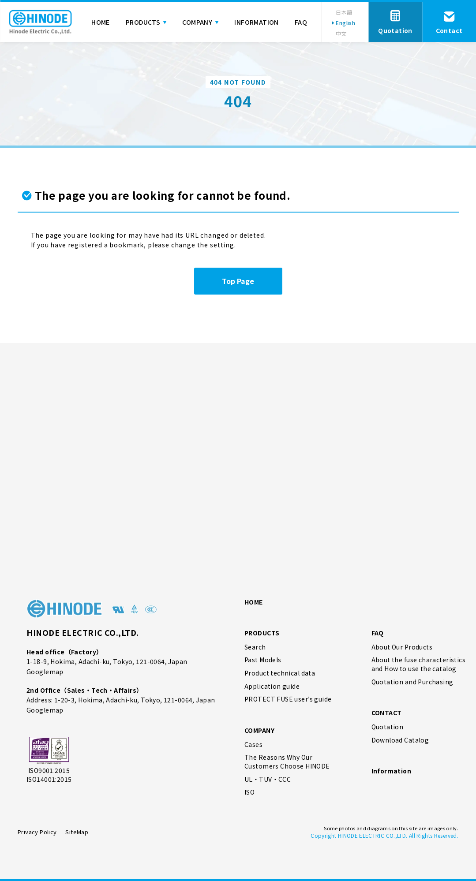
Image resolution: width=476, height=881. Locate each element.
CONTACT (386, 712)
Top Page (238, 281)
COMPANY (259, 730)
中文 (341, 33)
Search (255, 647)
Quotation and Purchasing (412, 682)
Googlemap (45, 671)
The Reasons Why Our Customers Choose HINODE (287, 761)
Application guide (272, 686)
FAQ (377, 632)
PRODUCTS (261, 632)
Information (391, 770)
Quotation (387, 727)
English (345, 22)
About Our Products (402, 647)
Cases (253, 744)
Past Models (262, 660)
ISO (249, 792)
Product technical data (279, 673)
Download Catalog (400, 740)
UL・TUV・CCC (267, 779)
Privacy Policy (37, 832)
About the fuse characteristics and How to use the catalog (418, 664)
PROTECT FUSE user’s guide (288, 699)
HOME (253, 601)
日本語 (344, 12)
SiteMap (76, 832)
